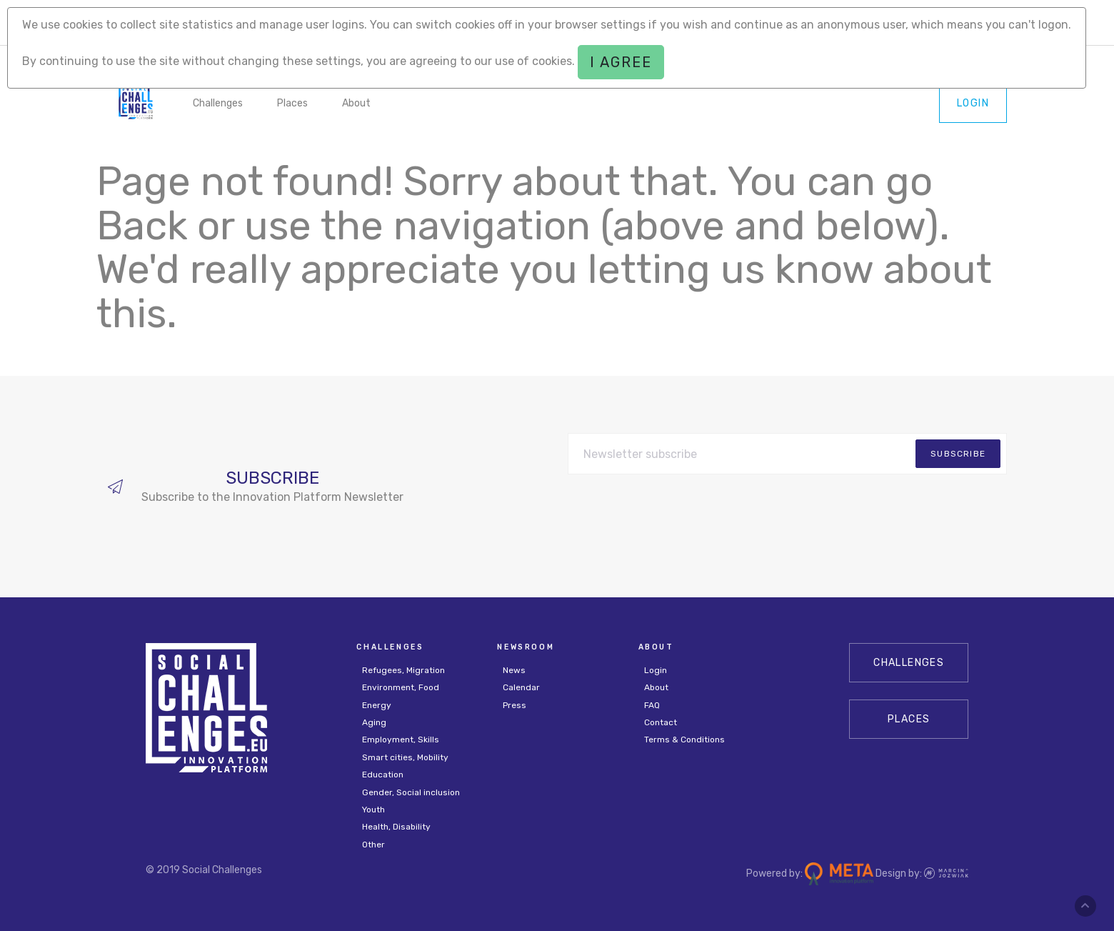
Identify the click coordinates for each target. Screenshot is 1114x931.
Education (382, 775)
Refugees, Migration (403, 670)
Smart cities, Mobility (405, 757)
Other (373, 845)
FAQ (652, 705)
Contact (660, 722)
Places (292, 103)
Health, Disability (396, 827)
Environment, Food (400, 687)
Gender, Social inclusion (411, 792)
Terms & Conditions (684, 740)
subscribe (957, 454)
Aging (374, 722)
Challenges (218, 103)
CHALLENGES (908, 663)
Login (973, 103)
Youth (373, 810)
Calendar (521, 687)
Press (514, 705)
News (514, 670)
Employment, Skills (400, 740)
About (356, 103)
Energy (376, 705)
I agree (621, 62)
